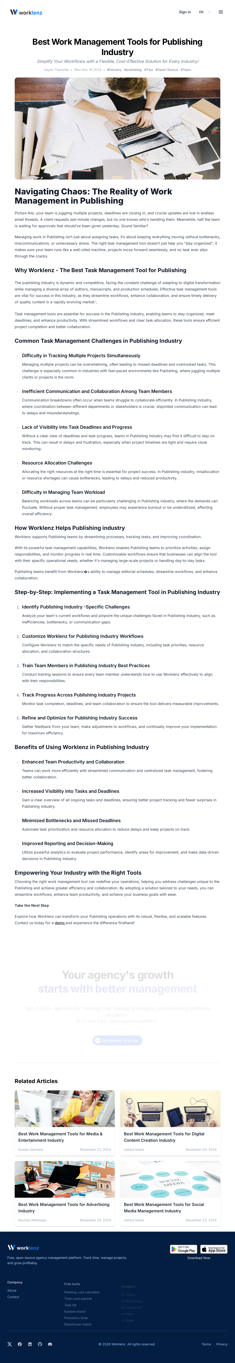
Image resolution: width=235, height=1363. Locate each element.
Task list (70, 1308)
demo (60, 923)
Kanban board (75, 1315)
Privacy (222, 1344)
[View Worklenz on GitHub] (40, 1344)
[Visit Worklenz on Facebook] (19, 1344)
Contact (13, 1300)
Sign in (185, 12)
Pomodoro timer (76, 1321)
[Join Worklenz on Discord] (50, 1344)
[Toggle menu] (221, 12)
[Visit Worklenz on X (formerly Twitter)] (9, 1344)
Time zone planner (78, 1302)
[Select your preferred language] (205, 12)
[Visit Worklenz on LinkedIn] (30, 1344)
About (12, 1294)
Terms (206, 1344)
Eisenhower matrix (78, 1328)
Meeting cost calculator (82, 1295)
